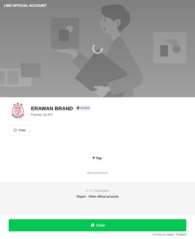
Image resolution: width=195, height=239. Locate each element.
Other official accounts (104, 196)
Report (81, 196)
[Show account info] (83, 108)
